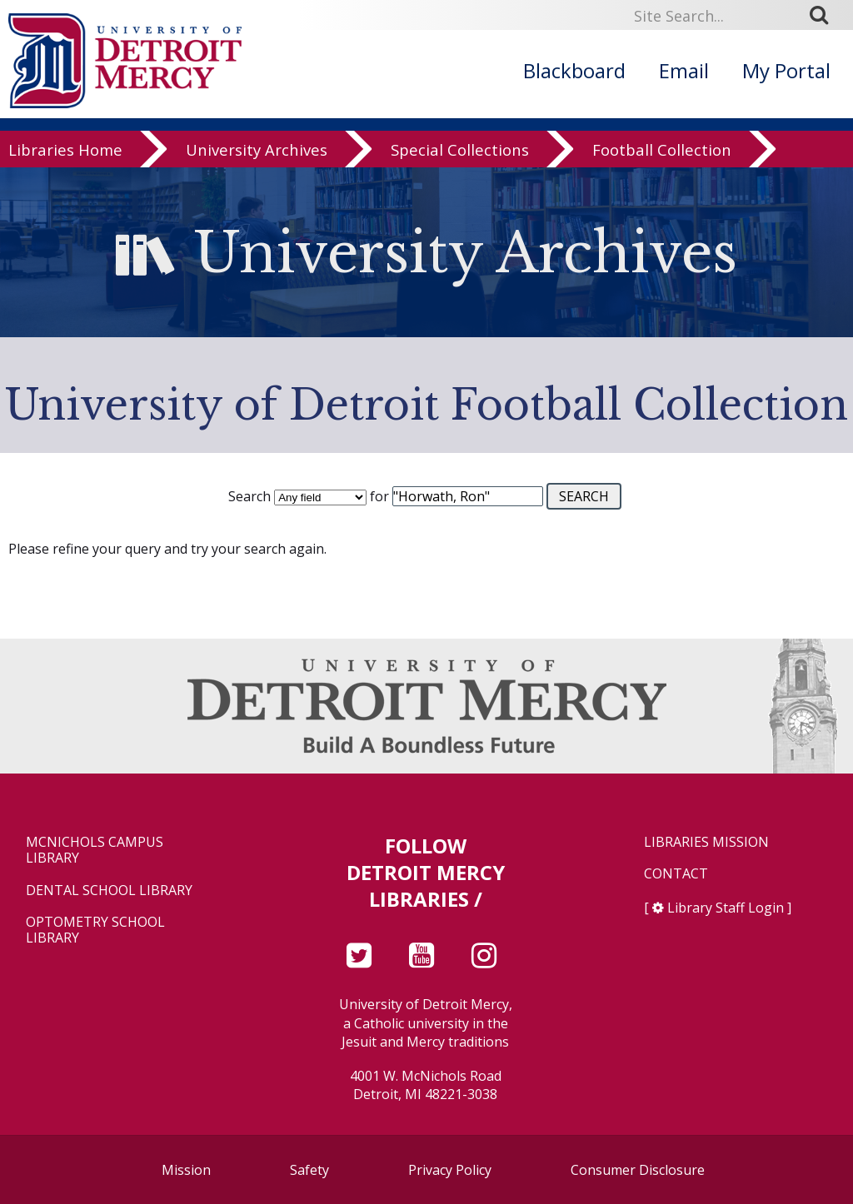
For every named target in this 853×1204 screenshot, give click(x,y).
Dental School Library (109, 890)
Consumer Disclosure (638, 1170)
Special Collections (460, 159)
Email (684, 70)
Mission (186, 1170)
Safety (309, 1170)
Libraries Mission (706, 842)
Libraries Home (65, 159)
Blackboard (574, 70)
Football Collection (661, 159)
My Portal (786, 70)
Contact (676, 874)
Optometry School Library (95, 930)
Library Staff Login (725, 907)
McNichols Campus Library (94, 850)
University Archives (256, 159)
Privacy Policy (449, 1170)
